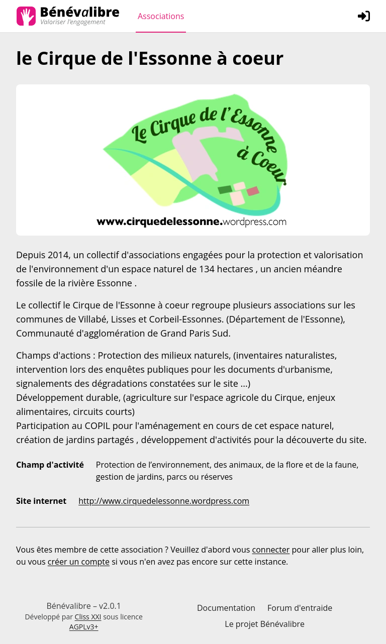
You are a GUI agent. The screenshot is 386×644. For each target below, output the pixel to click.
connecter (271, 549)
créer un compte (79, 561)
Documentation (226, 607)
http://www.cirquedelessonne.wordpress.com (163, 500)
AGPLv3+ (84, 626)
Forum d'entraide (299, 607)
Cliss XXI (88, 616)
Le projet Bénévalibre (265, 623)
